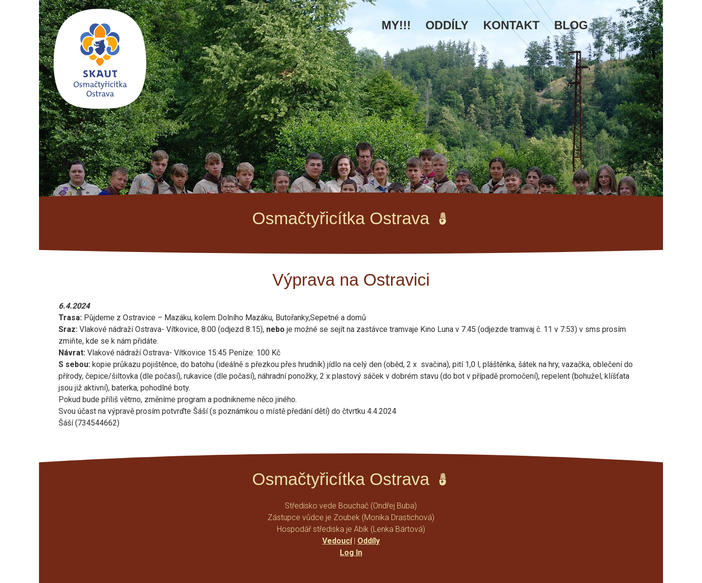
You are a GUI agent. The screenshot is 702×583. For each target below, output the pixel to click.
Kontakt (511, 25)
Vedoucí (337, 540)
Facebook (610, 30)
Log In (351, 552)
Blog (571, 25)
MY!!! (396, 25)
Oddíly (447, 25)
